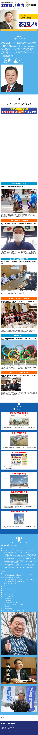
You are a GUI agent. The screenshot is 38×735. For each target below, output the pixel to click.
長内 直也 (3, 717)
